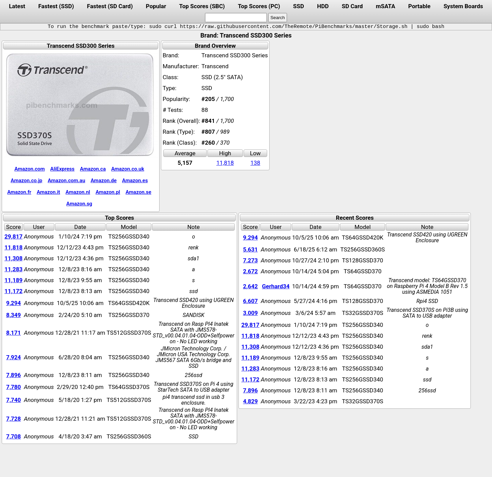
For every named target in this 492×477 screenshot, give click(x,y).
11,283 (13, 269)
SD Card (352, 6)
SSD (298, 6)
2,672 (250, 271)
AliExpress (62, 169)
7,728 (13, 418)
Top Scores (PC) (259, 6)
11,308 (13, 258)
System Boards (463, 6)
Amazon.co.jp (26, 180)
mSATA (385, 6)
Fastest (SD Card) (110, 6)
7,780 (13, 387)
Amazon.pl (108, 192)
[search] (236, 17)
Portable (419, 6)
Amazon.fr (19, 192)
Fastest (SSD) (56, 6)
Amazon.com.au (66, 180)
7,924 (13, 357)
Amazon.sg (79, 204)
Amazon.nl (78, 192)
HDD (323, 6)
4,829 (250, 401)
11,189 (13, 280)
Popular (156, 6)
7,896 (13, 375)
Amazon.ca (93, 169)
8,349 (13, 315)
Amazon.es (135, 180)
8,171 (13, 332)
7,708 (13, 436)
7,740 (13, 399)
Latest (17, 6)
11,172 (13, 291)
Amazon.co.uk (127, 169)
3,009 (250, 312)
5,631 (250, 249)
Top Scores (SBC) (202, 6)
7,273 (250, 260)
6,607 (250, 301)
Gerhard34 (276, 286)
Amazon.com (29, 169)
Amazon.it (48, 192)
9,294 (13, 303)
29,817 (13, 236)
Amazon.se (138, 192)
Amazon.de (104, 180)
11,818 (225, 162)
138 (255, 162)
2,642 (250, 286)
